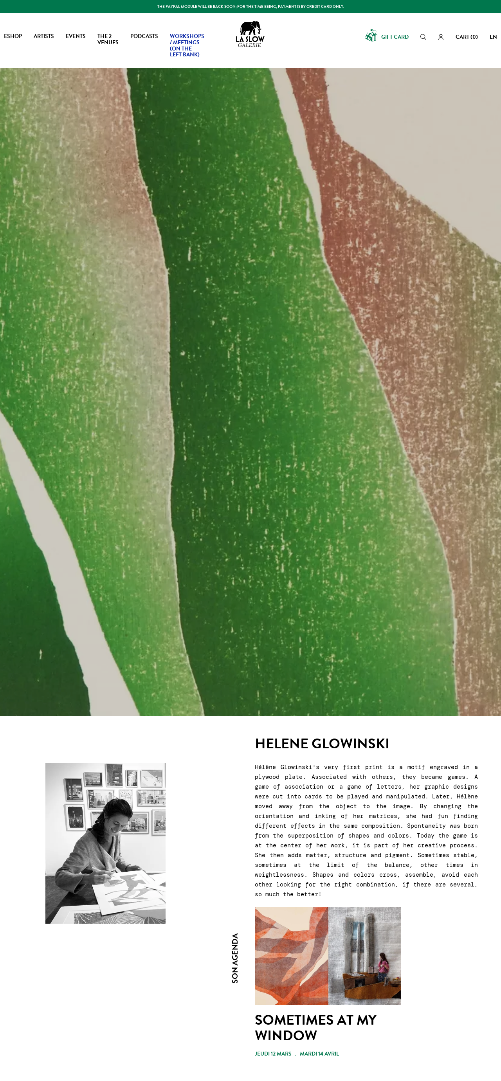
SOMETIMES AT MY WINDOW (316, 1027)
